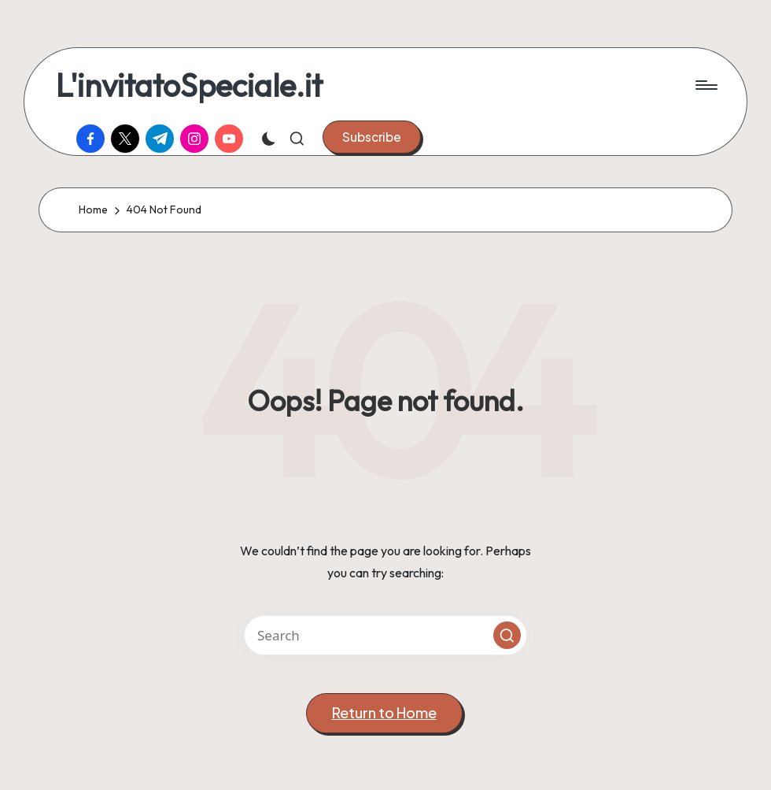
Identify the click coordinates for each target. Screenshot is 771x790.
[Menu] (705, 85)
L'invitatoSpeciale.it (189, 85)
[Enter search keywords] (385, 635)
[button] (372, 137)
